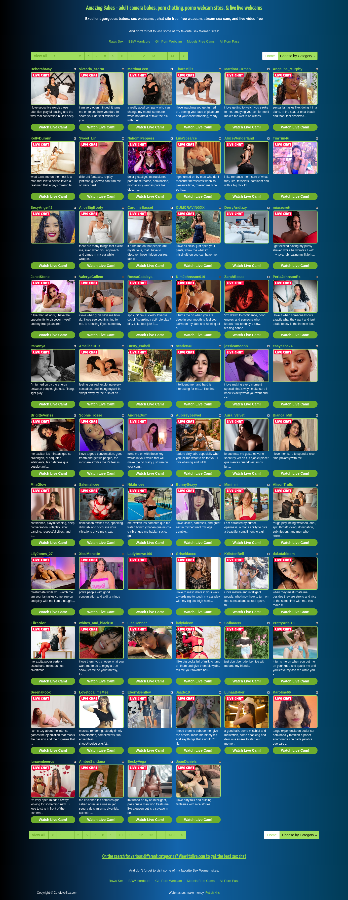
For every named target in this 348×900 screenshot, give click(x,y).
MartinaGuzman (237, 69)
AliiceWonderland (239, 138)
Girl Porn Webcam (168, 41)
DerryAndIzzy (235, 207)
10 (123, 56)
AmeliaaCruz (89, 346)
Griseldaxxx (186, 554)
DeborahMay (41, 69)
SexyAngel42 (42, 207)
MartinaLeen (138, 69)
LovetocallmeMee (93, 692)
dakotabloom (284, 554)
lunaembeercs (42, 761)
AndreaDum (137, 415)
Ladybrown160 (140, 554)
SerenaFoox (41, 692)
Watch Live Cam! (53, 127)
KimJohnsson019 (190, 277)
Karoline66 (282, 692)
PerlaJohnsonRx (286, 277)
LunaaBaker (234, 692)
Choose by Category (297, 56)
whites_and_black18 (96, 623)
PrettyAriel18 (283, 623)
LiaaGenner (137, 623)
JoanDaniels (186, 761)
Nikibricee (136, 484)
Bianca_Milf (282, 415)
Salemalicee (89, 484)
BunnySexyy (186, 484)
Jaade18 (183, 692)
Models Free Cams (201, 41)
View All (40, 56)
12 (143, 56)
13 (153, 56)
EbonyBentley (139, 692)
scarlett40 (184, 346)
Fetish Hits (213, 892)
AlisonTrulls (283, 484)
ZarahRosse (234, 277)
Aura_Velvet (234, 415)
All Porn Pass (229, 41)
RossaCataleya (140, 277)
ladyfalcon (184, 623)
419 (173, 56)
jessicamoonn (236, 346)
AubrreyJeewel (188, 415)
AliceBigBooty (91, 207)
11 (133, 56)
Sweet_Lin (87, 138)
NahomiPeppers (141, 138)
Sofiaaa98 (232, 623)
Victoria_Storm (91, 69)
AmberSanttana (92, 761)
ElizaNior (38, 623)
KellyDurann (41, 138)
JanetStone (40, 277)
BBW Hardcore (139, 41)
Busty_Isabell (139, 346)
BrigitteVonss (42, 415)
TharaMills (184, 69)
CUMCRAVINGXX (190, 207)
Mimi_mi (231, 484)
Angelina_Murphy (287, 69)
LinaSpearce (186, 138)
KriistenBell (234, 554)
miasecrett (281, 207)
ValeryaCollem (91, 277)
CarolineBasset (140, 207)
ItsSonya (38, 346)
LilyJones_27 (42, 554)
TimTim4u (281, 138)
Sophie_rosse (90, 415)
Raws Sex (116, 41)
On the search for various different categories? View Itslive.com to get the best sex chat (174, 856)
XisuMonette (89, 554)
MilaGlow (38, 484)
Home (270, 56)
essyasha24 (283, 346)
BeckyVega (137, 761)
